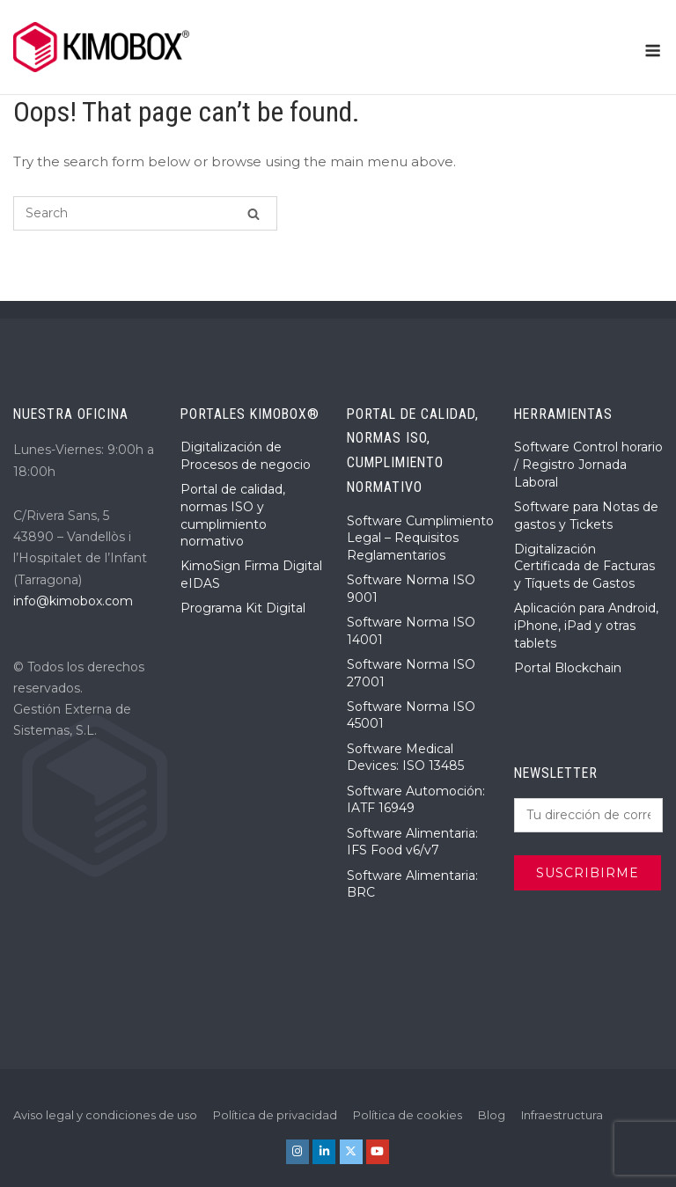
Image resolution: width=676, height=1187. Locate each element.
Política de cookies (407, 1115)
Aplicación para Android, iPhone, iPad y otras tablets (586, 625)
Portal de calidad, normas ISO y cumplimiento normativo (232, 515)
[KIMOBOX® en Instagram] (297, 1151)
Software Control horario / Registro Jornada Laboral (588, 464)
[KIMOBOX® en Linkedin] (323, 1151)
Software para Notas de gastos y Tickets (586, 515)
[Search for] (145, 213)
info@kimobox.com (73, 601)
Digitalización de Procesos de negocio (245, 456)
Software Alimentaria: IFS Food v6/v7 (412, 842)
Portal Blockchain (567, 668)
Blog (491, 1115)
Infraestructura (562, 1115)
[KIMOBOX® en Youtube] (377, 1151)
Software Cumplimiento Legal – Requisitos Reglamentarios (420, 538)
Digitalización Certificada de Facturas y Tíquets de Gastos (584, 566)
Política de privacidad (275, 1115)
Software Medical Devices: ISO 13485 (405, 757)
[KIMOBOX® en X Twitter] (351, 1151)
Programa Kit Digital (242, 608)
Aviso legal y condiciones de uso (105, 1115)
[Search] (253, 213)
